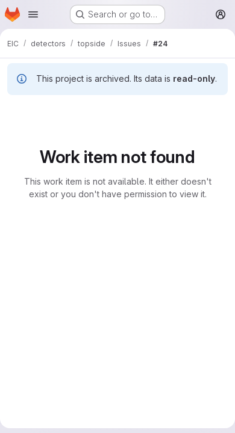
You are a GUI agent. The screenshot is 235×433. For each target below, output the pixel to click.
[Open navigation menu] (33, 14)
